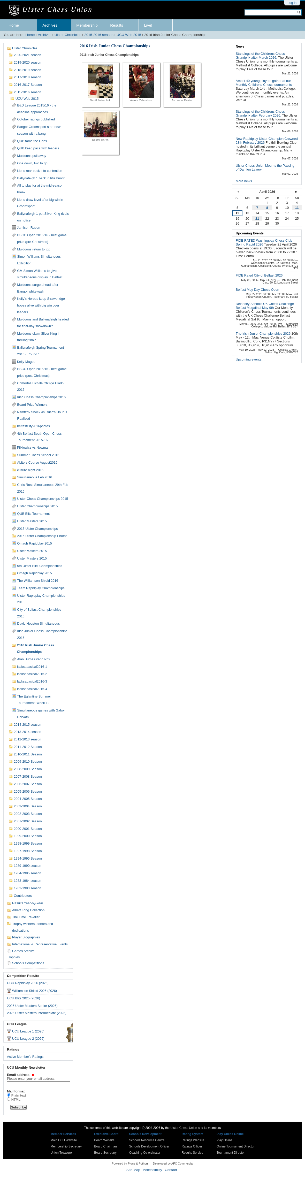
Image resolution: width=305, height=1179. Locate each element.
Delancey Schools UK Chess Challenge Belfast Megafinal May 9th (265, 306)
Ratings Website (193, 1140)
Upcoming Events (250, 233)
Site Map (133, 1170)
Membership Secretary (66, 1146)
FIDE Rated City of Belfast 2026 (259, 275)
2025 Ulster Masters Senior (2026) (32, 1006)
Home (14, 25)
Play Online (224, 1140)
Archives (49, 25)
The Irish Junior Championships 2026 (264, 333)
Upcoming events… (250, 359)
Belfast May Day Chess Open (257, 290)
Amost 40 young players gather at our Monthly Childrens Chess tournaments (264, 83)
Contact (171, 1170)
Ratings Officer (192, 1146)
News (240, 46)
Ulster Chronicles (68, 35)
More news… (245, 181)
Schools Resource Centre (147, 1140)
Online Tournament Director (236, 1146)
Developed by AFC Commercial (173, 1163)
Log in (291, 3)
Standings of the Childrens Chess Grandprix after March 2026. (260, 55)
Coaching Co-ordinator (145, 1152)
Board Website (104, 1140)
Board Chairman (105, 1146)
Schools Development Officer (149, 1146)
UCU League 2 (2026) (28, 1038)
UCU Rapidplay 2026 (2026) (28, 983)
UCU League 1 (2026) (28, 1031)
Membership (87, 25)
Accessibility (152, 1170)
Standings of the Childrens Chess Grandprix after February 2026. (260, 113)
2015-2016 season (98, 35)
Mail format (16, 1091)
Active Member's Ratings (25, 1057)
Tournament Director (231, 1152)
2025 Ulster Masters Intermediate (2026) (36, 1013)
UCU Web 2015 (129, 35)
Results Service (192, 1152)
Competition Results (23, 976)
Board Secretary (105, 1152)
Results (116, 25)
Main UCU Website (64, 1140)
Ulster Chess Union (183, 1128)
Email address (38, 1077)
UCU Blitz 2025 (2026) (23, 998)
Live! (148, 25)
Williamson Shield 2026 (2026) (34, 991)
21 (257, 218)
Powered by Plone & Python (130, 1163)
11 (297, 208)
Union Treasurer (62, 1152)
